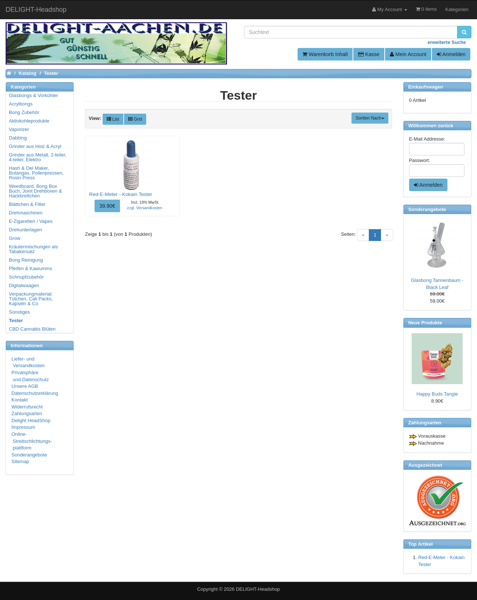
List (113, 119)
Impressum (23, 427)
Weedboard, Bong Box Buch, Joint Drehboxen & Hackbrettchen (35, 191)
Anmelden (451, 54)
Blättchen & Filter (27, 204)
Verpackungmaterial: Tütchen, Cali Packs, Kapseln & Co (31, 298)
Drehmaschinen (25, 212)
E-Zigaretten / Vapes (30, 221)
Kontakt (19, 400)
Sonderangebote (29, 455)
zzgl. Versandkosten (144, 208)
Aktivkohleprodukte (29, 121)
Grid (135, 119)
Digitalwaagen (24, 285)
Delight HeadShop (31, 420)
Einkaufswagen (425, 87)
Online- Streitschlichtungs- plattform (31, 441)
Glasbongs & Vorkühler (33, 95)
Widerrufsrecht (27, 407)
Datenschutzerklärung (34, 393)
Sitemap (20, 461)
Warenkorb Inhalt (325, 54)
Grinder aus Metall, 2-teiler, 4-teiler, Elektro (37, 157)
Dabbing (18, 138)
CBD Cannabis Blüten (32, 329)
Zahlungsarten (26, 413)
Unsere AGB (24, 386)
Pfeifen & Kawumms (30, 268)
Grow (14, 238)
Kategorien (457, 9)
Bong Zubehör (24, 112)
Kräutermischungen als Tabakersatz (33, 249)
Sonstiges (19, 312)
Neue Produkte (425, 322)
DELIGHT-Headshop (258, 589)
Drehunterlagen (25, 229)
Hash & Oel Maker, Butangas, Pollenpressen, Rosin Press (36, 172)
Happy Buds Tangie (437, 394)
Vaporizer (19, 129)
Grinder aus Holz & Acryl (35, 146)
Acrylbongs (20, 104)
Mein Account (408, 54)
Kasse (369, 54)
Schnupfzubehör (26, 277)
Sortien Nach (370, 118)
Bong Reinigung (26, 260)
